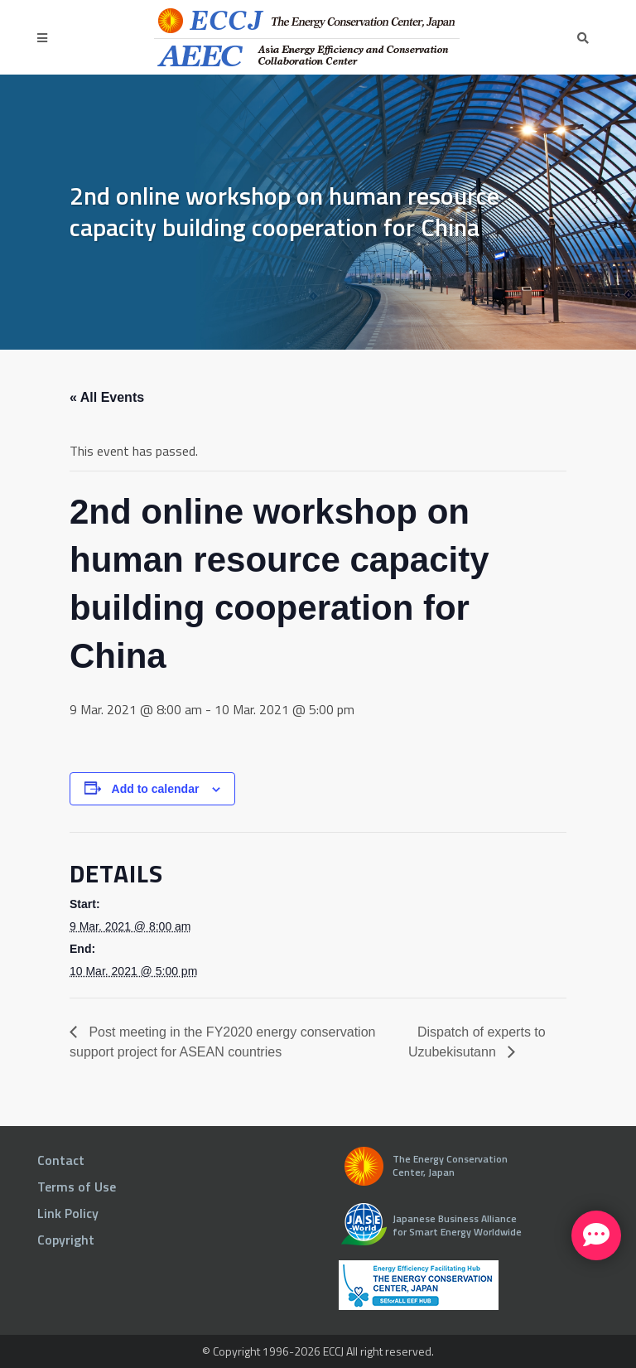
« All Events (107, 397)
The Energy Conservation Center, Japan (450, 1165)
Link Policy (68, 1213)
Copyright (65, 1239)
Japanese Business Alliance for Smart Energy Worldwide (457, 1225)
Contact (60, 1160)
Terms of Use (76, 1186)
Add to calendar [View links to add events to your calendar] (156, 788)
